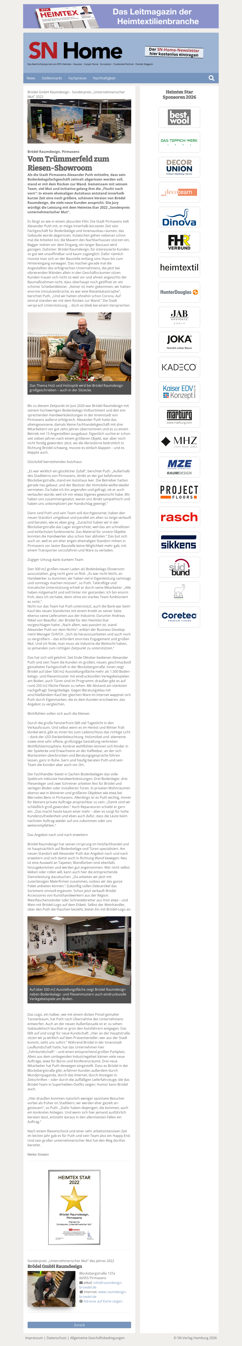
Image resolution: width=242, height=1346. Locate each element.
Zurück (79, 1325)
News (31, 78)
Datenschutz (57, 1338)
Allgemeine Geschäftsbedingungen (97, 1338)
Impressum (34, 1338)
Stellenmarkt (52, 78)
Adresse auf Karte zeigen (103, 1301)
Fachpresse (77, 78)
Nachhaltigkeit (104, 78)
